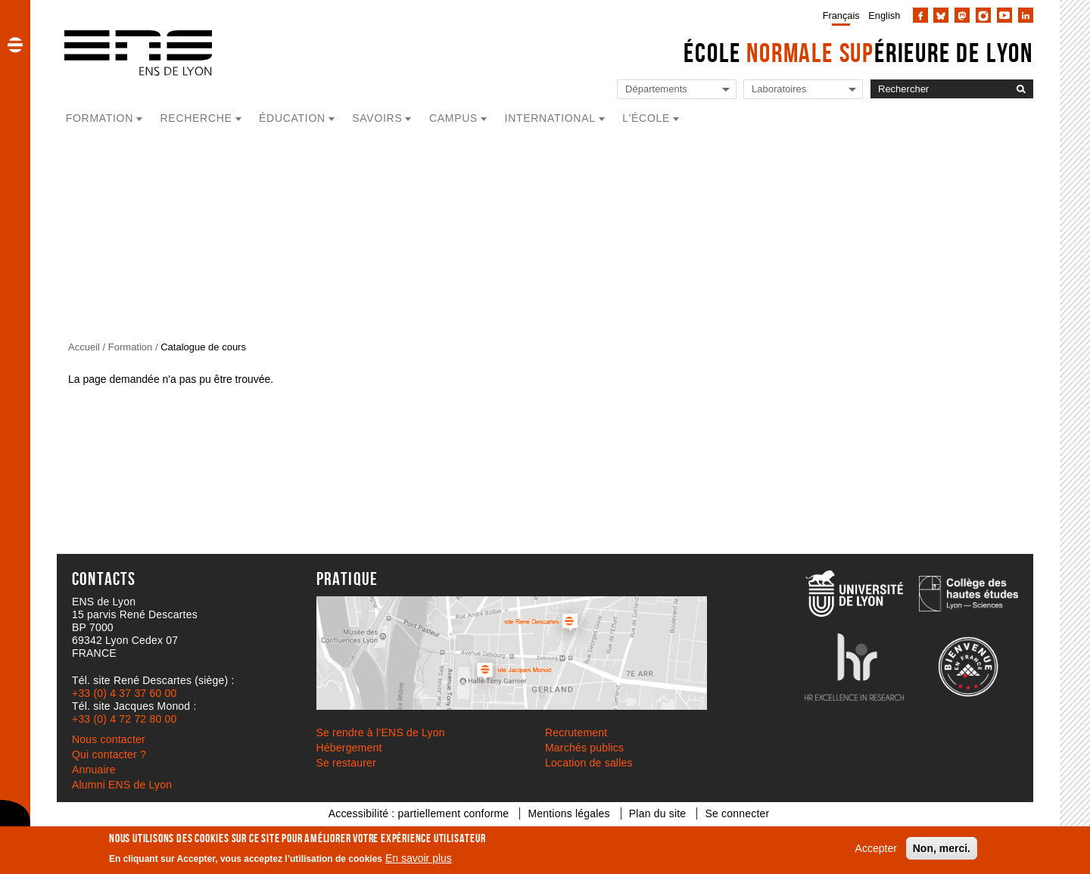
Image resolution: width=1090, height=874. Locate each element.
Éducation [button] (292, 118)
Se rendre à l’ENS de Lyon (380, 732)
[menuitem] (838, 15)
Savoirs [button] (377, 118)
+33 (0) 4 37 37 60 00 (124, 693)
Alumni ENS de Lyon (122, 785)
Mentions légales (568, 813)
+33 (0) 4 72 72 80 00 (124, 719)
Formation (130, 347)
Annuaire (94, 770)
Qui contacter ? (109, 754)
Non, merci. (941, 848)
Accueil (84, 347)
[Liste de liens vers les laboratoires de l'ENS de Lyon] (803, 89)
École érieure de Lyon (858, 52)
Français (841, 15)
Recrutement (576, 732)
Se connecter (737, 813)
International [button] (550, 118)
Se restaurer (346, 763)
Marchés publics (584, 748)
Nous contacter (108, 739)
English (884, 15)
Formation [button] (99, 118)
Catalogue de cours (203, 347)
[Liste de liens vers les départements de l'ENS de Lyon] (677, 89)
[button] (15, 45)
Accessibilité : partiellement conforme (419, 813)
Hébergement (349, 748)
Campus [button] (453, 118)
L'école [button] (646, 118)
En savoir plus (418, 858)
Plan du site (658, 813)
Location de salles (589, 763)
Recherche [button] (196, 118)
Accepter (876, 848)
